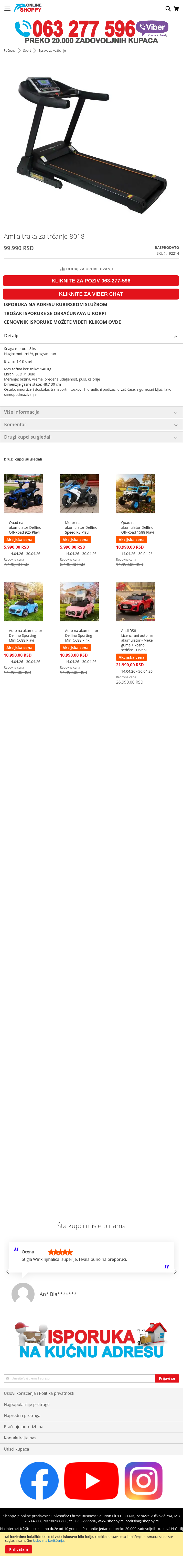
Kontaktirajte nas (20, 1438)
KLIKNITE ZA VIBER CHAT (91, 294)
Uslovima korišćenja (48, 1540)
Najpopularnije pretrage (27, 1404)
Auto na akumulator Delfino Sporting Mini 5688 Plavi (25, 635)
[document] (91, 1544)
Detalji (11, 335)
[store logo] (27, 8)
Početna (10, 50)
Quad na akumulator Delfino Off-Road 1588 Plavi (137, 527)
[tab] (91, 336)
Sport (27, 50)
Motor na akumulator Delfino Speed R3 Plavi (81, 527)
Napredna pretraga (22, 1415)
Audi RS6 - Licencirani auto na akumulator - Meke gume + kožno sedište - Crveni (137, 640)
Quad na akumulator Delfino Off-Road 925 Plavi (25, 527)
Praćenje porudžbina (23, 1426)
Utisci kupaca (16, 1449)
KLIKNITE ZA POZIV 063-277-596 (90, 280)
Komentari (16, 424)
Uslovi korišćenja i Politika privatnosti (39, 1393)
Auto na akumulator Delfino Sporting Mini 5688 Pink (81, 635)
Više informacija (22, 412)
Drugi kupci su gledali (28, 437)
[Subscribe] (167, 1378)
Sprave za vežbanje (52, 50)
